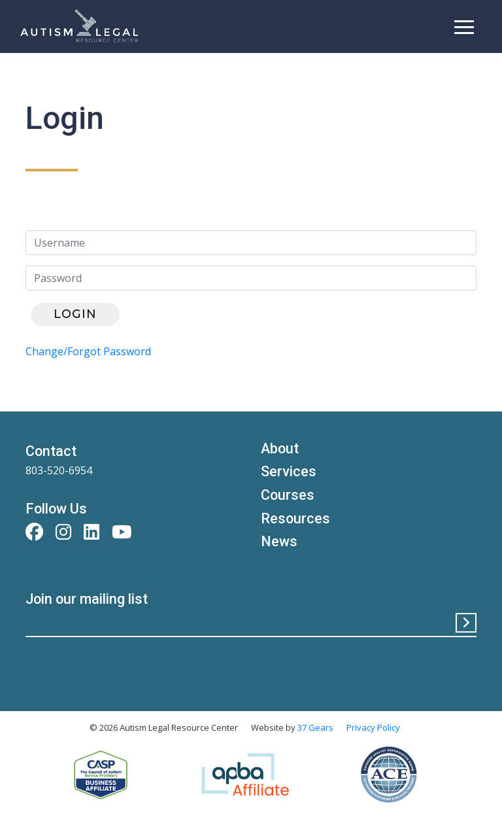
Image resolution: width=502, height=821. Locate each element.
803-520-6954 (58, 470)
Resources (295, 518)
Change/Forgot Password (88, 351)
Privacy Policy (373, 727)
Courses (287, 495)
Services (288, 471)
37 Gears (315, 727)
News (279, 541)
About (280, 448)
